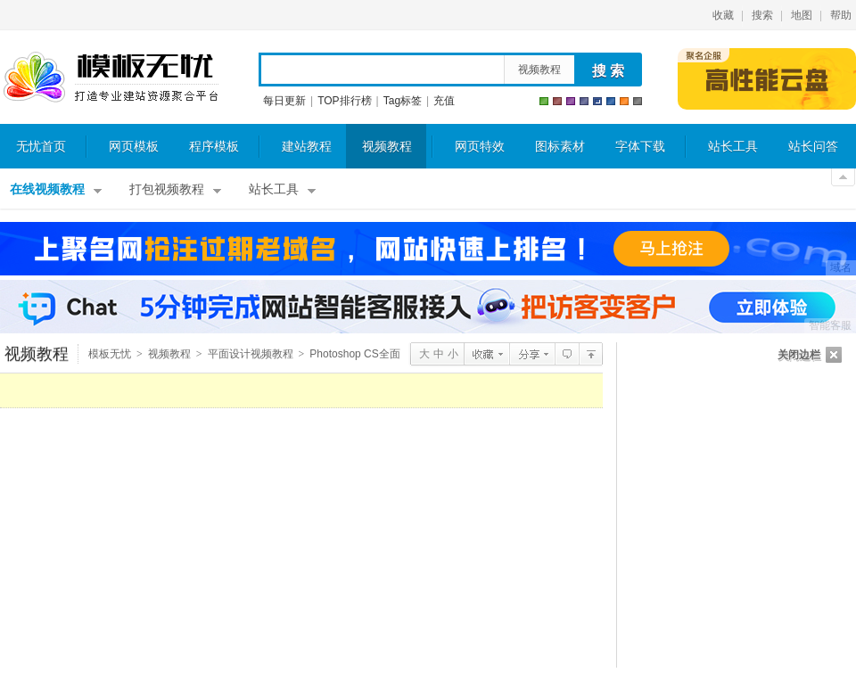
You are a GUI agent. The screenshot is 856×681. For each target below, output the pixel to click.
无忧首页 (41, 146)
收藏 (723, 15)
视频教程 (539, 69)
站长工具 (733, 146)
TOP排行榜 (344, 100)
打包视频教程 (166, 189)
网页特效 (480, 146)
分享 (532, 353)
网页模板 (134, 146)
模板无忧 (110, 77)
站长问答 (813, 146)
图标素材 (560, 146)
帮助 (841, 15)
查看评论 (567, 353)
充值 (444, 100)
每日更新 (284, 100)
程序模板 (214, 146)
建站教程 (307, 146)
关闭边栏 (799, 355)
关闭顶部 (843, 177)
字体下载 (640, 146)
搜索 (762, 15)
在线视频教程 (47, 189)
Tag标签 (402, 100)
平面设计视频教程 (250, 354)
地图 (801, 15)
